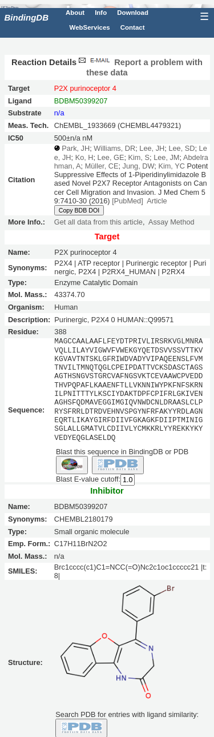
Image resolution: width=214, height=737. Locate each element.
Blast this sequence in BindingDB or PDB (122, 451)
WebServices (90, 27)
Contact (132, 27)
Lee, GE (111, 157)
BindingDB (27, 17)
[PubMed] (127, 201)
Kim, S (139, 157)
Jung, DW (139, 166)
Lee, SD (181, 148)
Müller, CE (102, 166)
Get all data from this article (98, 222)
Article (157, 201)
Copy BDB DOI (79, 210)
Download (132, 12)
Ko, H (84, 157)
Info (101, 12)
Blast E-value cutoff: (88, 479)
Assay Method (171, 222)
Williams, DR (114, 148)
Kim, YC (171, 166)
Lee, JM (166, 157)
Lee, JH (151, 148)
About (75, 12)
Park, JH (76, 148)
